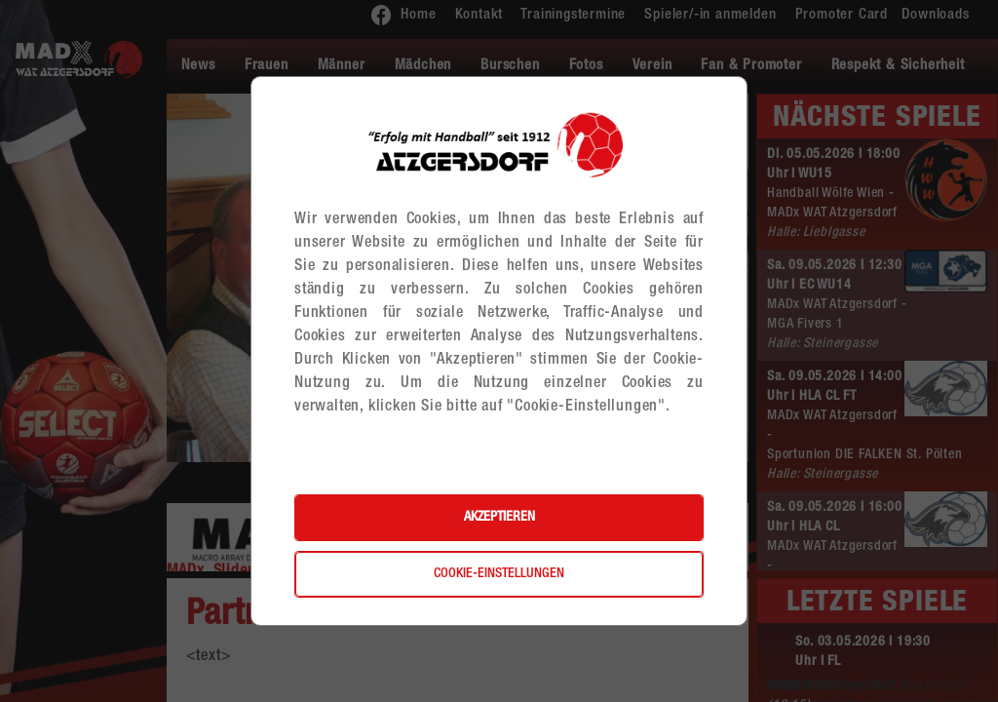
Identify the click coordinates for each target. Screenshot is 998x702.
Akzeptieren (499, 518)
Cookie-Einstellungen (499, 574)
